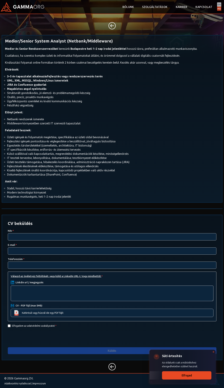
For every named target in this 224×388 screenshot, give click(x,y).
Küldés (112, 350)
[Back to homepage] (6, 7)
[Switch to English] (219, 6)
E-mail (12, 245)
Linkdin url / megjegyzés (29, 282)
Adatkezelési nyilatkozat (17, 383)
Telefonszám (16, 259)
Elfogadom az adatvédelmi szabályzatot (34, 325)
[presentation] (34, 337)
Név (11, 230)
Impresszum (39, 383)
